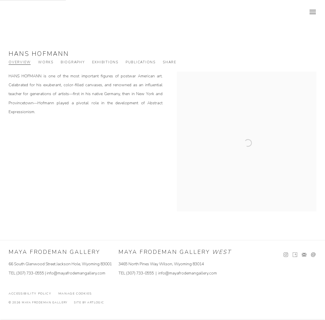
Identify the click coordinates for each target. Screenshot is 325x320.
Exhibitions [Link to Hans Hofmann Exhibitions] (105, 62)
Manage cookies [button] (75, 293)
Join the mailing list (304, 255)
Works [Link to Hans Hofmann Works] (45, 62)
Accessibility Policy (30, 293)
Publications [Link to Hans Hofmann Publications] (141, 62)
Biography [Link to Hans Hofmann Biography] (73, 62)
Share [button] (170, 62)
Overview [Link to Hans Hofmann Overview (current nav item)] (20, 62)
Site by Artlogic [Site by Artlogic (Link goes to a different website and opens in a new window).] (89, 302)
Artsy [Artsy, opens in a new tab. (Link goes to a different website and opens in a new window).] (295, 255)
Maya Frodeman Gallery (49, 12)
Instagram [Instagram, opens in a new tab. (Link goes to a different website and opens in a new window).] (286, 255)
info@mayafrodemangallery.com (76, 273)
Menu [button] (312, 12)
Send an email (313, 255)
